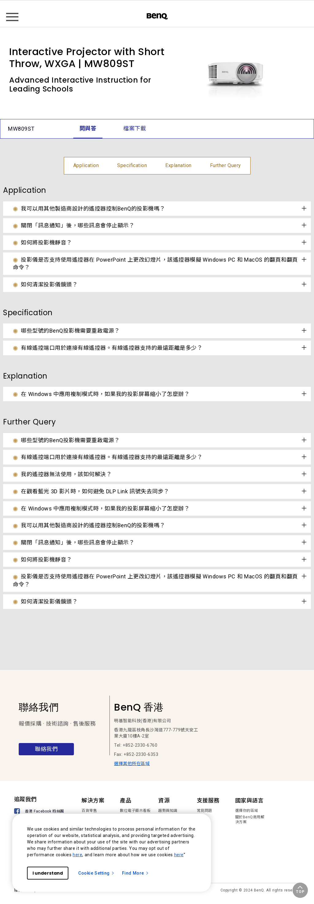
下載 (201, 817)
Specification (132, 165)
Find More (135, 873)
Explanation (178, 165)
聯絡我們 (46, 749)
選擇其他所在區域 (132, 763)
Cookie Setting (96, 873)
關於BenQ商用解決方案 (250, 819)
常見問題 (204, 811)
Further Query (225, 165)
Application (86, 165)
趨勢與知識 (168, 811)
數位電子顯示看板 (135, 811)
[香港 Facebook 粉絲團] (40, 811)
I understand (48, 873)
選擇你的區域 (246, 811)
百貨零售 (89, 811)
